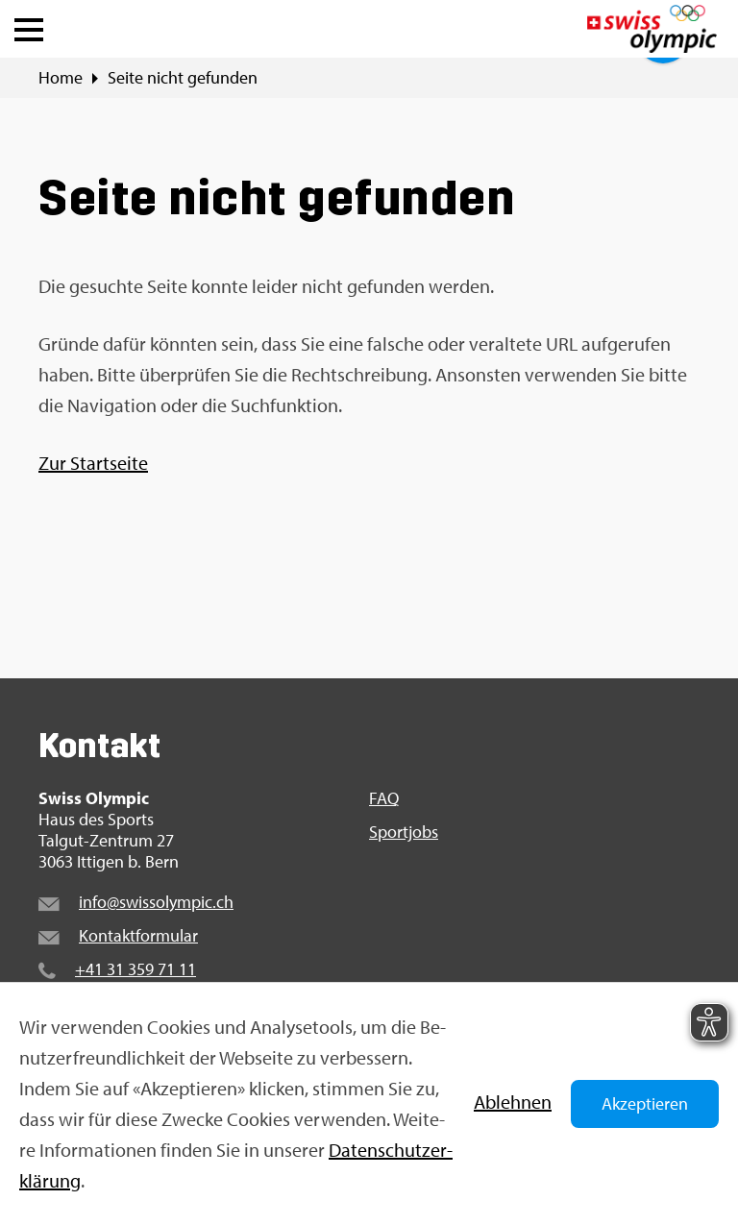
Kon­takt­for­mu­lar (138, 935)
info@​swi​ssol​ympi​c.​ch (156, 902)
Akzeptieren (645, 1103)
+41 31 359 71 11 (135, 969)
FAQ (384, 798)
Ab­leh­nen (513, 1102)
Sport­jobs (403, 832)
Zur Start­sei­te (93, 463)
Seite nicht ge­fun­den (183, 77)
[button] (28, 24)
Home (60, 77)
